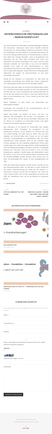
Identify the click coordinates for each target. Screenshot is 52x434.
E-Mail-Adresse (9, 323)
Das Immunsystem (10, 245)
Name (6, 315)
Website (6, 332)
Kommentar (7, 367)
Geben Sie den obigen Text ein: (13, 358)
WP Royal (33, 419)
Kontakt (36, 422)
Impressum (31, 422)
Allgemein (26, 31)
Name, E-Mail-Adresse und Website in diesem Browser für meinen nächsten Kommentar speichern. (24, 343)
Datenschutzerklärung (20, 422)
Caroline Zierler (10, 183)
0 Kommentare (44, 183)
